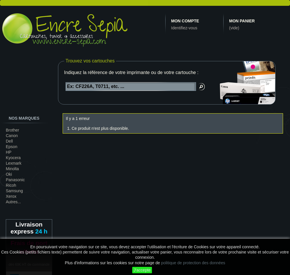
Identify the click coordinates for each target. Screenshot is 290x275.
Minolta (12, 168)
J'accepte (142, 270)
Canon (12, 135)
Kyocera (13, 157)
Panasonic (15, 179)
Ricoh (11, 185)
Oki (9, 174)
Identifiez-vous (184, 28)
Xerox (11, 196)
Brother (12, 130)
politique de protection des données (193, 262)
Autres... (13, 201)
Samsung (14, 190)
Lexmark (13, 163)
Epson (11, 146)
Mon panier (242, 21)
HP (8, 152)
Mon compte (185, 21)
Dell (9, 141)
